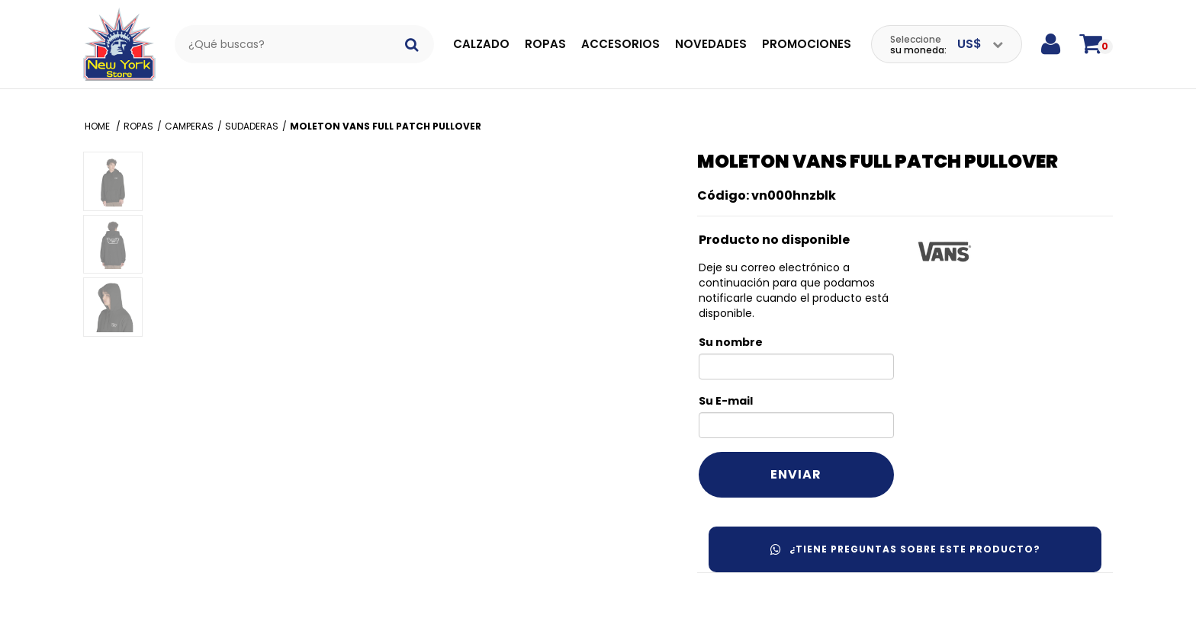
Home (98, 126)
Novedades (711, 44)
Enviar (795, 474)
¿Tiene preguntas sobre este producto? (905, 549)
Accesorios (620, 44)
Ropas (545, 44)
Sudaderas (251, 126)
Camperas (189, 126)
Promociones (806, 44)
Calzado (481, 44)
